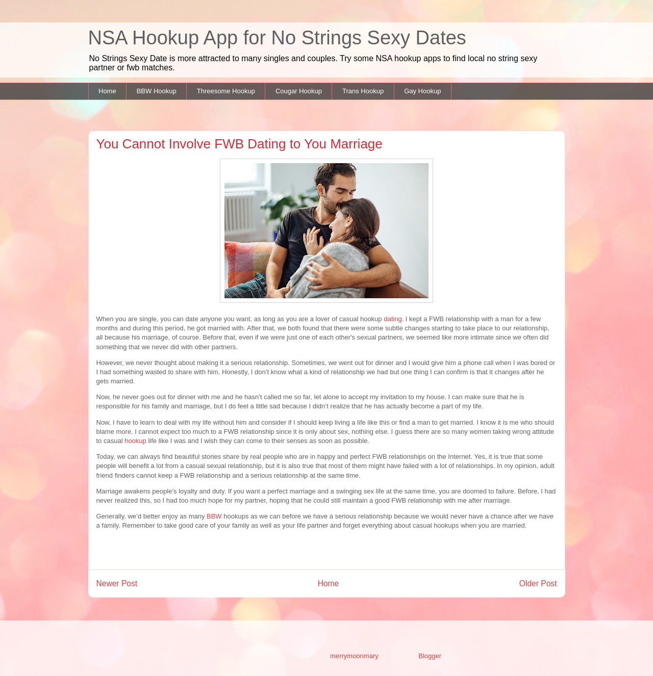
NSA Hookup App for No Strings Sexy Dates (277, 37)
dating (392, 319)
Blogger (429, 656)
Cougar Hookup (298, 91)
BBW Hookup (157, 91)
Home (107, 91)
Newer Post (117, 583)
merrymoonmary (354, 656)
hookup (135, 441)
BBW (214, 516)
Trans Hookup (363, 91)
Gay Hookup (422, 91)
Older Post (538, 583)
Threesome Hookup (226, 91)
